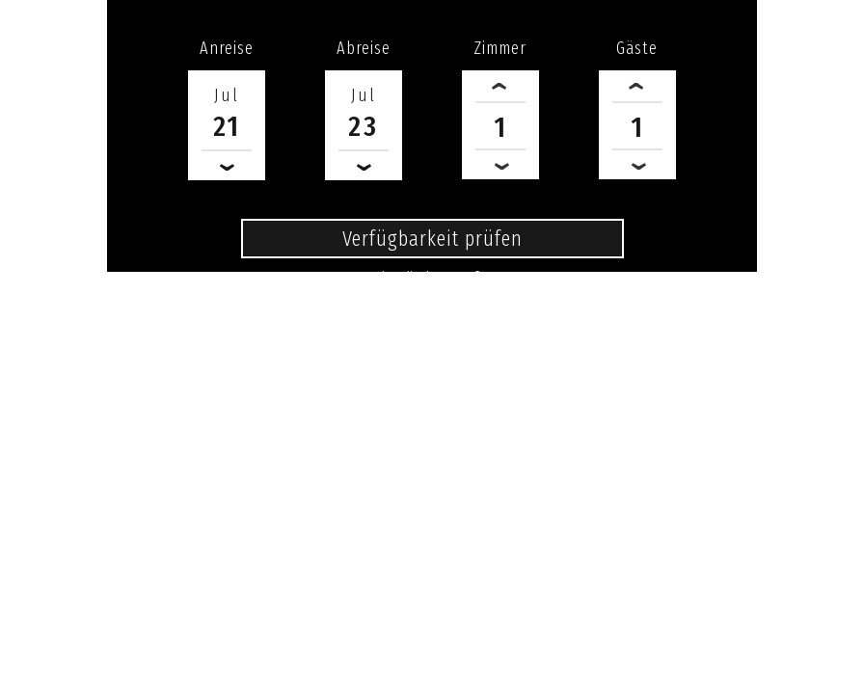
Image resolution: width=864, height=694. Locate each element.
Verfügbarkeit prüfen (431, 239)
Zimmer (499, 48)
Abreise (364, 48)
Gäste (637, 48)
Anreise (227, 48)
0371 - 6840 (431, 307)
